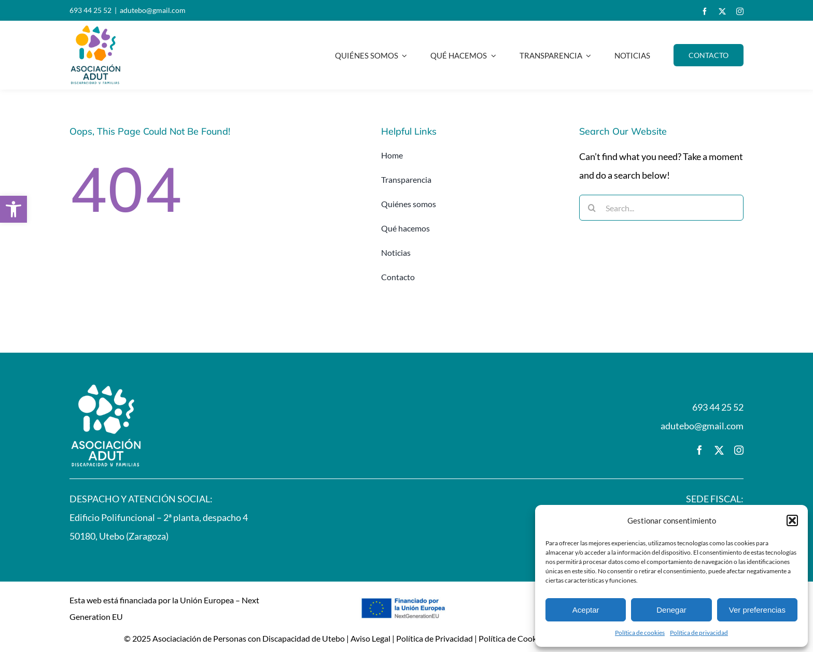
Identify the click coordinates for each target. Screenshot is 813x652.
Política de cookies (640, 632)
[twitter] (722, 11)
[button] (13, 209)
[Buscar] (592, 208)
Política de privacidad (699, 632)
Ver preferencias (757, 609)
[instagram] (740, 11)
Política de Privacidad (434, 638)
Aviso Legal (370, 638)
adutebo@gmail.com (153, 10)
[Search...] (661, 208)
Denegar (671, 609)
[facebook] (704, 11)
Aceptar (585, 609)
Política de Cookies (512, 638)
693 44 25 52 (90, 10)
